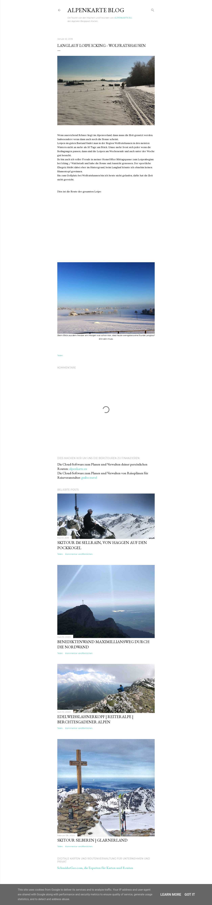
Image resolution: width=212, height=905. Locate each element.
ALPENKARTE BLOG (95, 10)
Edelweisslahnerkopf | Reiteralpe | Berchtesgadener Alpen (95, 719)
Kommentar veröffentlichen (78, 554)
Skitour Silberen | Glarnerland (92, 840)
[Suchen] (153, 9)
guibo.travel (89, 477)
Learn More (170, 894)
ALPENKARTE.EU (123, 17)
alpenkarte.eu (78, 468)
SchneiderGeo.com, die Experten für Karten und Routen (95, 868)
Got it (190, 894)
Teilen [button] (60, 355)
